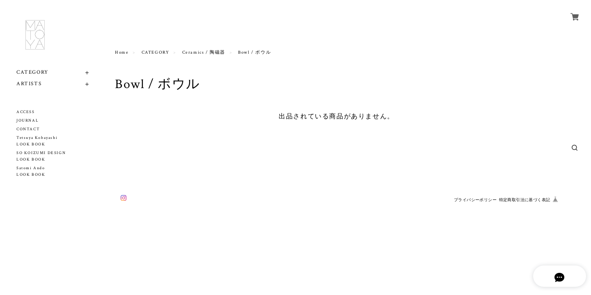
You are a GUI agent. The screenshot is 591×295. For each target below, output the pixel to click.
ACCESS (25, 112)
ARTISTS (28, 83)
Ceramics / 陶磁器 (203, 52)
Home (121, 52)
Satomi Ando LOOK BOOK (30, 171)
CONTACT (28, 129)
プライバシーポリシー (475, 199)
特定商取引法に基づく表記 (524, 199)
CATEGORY (32, 72)
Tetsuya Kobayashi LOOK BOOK (36, 141)
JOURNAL (27, 120)
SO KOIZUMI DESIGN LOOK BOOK (41, 156)
